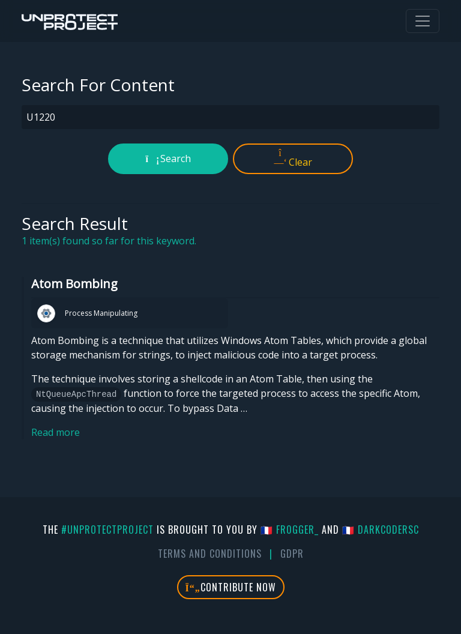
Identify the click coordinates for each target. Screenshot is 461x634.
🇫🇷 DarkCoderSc (380, 529)
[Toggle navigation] (422, 21)
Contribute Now (230, 587)
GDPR (292, 553)
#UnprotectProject (107, 529)
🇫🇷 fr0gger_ (290, 529)
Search (168, 158)
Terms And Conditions (210, 553)
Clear (293, 158)
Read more (55, 432)
